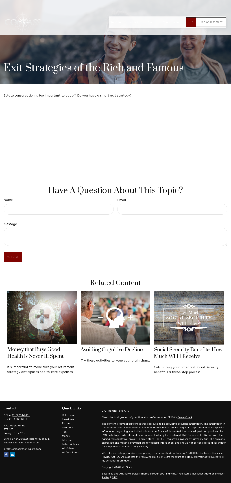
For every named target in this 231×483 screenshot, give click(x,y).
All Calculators (70, 452)
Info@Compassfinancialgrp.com (22, 448)
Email (121, 200)
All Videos (68, 448)
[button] (116, 12)
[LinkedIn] (12, 454)
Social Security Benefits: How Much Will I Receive (188, 353)
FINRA (105, 477)
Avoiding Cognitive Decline (112, 349)
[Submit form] (13, 257)
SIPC (114, 477)
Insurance (67, 427)
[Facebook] (6, 454)
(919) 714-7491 (21, 415)
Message (10, 224)
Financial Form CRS (118, 410)
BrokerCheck (185, 417)
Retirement (68, 415)
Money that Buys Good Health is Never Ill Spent (35, 353)
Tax (64, 431)
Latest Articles (70, 444)
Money (66, 435)
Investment (68, 419)
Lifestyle (67, 440)
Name (8, 200)
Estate (66, 423)
